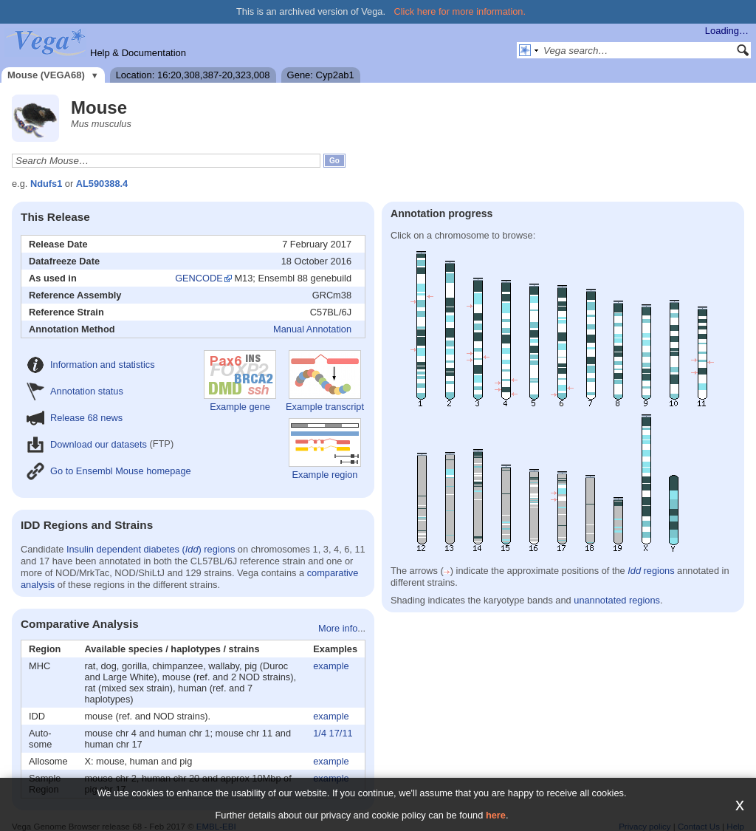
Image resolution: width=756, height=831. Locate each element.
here (496, 815)
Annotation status (75, 391)
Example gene (240, 381)
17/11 (341, 733)
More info (337, 628)
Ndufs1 (46, 183)
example (330, 665)
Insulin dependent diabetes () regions (150, 549)
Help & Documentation (138, 52)
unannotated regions (617, 600)
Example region (325, 449)
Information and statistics (91, 364)
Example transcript (325, 381)
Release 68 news (75, 417)
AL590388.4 (102, 183)
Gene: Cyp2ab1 (320, 75)
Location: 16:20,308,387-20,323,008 (193, 75)
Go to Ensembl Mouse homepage (109, 470)
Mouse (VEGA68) (46, 75)
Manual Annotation (312, 329)
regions (651, 570)
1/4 (319, 733)
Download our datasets (87, 444)
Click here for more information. (460, 11)
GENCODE (199, 278)
